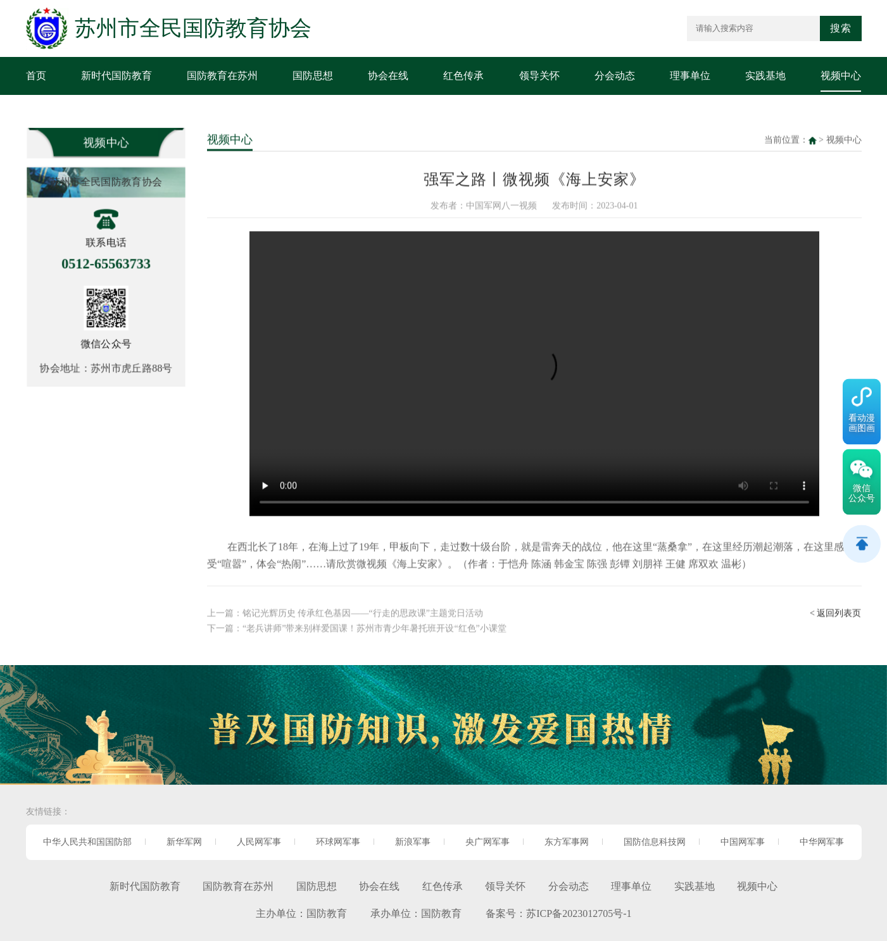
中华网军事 (822, 842)
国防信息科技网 (655, 842)
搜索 (841, 28)
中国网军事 (742, 842)
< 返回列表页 (835, 610)
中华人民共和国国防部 (87, 842)
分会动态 (614, 75)
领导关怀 (539, 75)
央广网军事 (487, 842)
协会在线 (388, 75)
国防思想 (313, 75)
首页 (36, 75)
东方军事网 (566, 842)
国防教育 (326, 913)
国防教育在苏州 (222, 75)
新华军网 (184, 842)
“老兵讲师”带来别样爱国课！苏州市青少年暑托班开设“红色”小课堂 (374, 625)
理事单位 (690, 75)
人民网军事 (259, 842)
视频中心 (841, 75)
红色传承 (463, 75)
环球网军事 (338, 842)
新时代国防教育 (116, 75)
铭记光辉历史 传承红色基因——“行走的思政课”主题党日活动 (362, 610)
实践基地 (765, 75)
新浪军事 (413, 842)
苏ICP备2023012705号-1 (578, 913)
